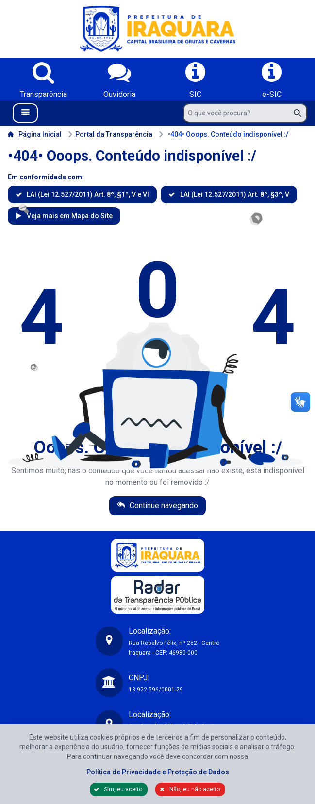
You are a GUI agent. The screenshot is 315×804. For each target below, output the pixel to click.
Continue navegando (163, 505)
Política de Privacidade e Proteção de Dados (157, 772)
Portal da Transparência (109, 134)
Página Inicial (35, 134)
